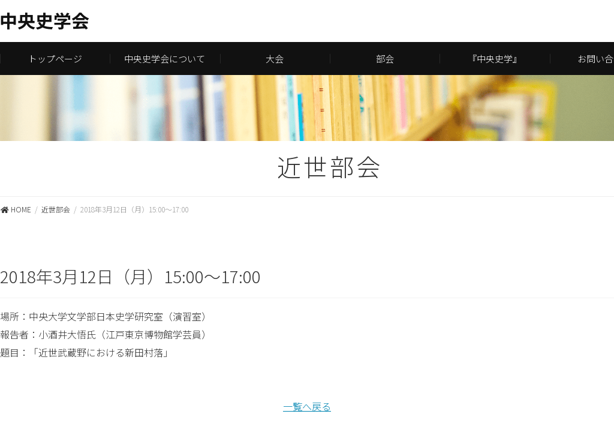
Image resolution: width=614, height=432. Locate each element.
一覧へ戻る (307, 406)
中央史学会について (164, 58)
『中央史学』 (495, 58)
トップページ (55, 58)
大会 (275, 58)
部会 (385, 58)
